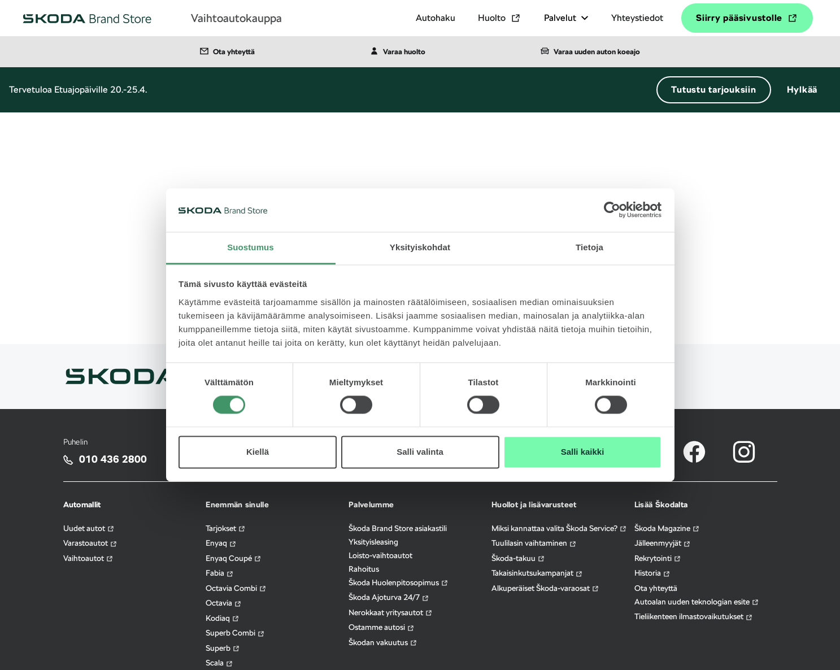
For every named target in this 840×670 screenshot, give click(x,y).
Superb (223, 648)
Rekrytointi (657, 558)
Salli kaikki (582, 451)
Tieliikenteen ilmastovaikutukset (693, 616)
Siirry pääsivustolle (747, 18)
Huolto (499, 18)
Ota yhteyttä (227, 51)
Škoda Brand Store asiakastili (398, 528)
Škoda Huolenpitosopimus (399, 583)
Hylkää (802, 89)
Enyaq (221, 543)
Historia (652, 573)
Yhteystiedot (637, 17)
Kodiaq (223, 618)
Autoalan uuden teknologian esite (696, 602)
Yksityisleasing (373, 541)
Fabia (220, 573)
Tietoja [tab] (589, 247)
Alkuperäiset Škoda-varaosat (545, 588)
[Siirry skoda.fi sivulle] (122, 376)
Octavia (224, 603)
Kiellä (257, 451)
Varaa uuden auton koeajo (590, 51)
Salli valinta (420, 451)
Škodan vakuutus (383, 642)
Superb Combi (235, 633)
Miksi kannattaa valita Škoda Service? (559, 528)
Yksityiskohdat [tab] (420, 247)
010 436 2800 (113, 459)
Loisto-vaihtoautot (380, 555)
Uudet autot (89, 528)
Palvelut (566, 17)
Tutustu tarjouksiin (713, 89)
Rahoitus (364, 568)
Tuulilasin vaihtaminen (534, 543)
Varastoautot (90, 543)
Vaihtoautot (88, 558)
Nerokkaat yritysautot (391, 612)
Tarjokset (226, 528)
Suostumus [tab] (250, 247)
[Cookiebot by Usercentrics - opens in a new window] (612, 210)
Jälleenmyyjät (662, 543)
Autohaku (435, 17)
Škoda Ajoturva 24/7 (389, 597)
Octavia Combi (236, 588)
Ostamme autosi (382, 627)
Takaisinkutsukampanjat (537, 573)
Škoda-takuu (518, 558)
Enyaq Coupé (234, 558)
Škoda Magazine (667, 528)
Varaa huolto (397, 51)
